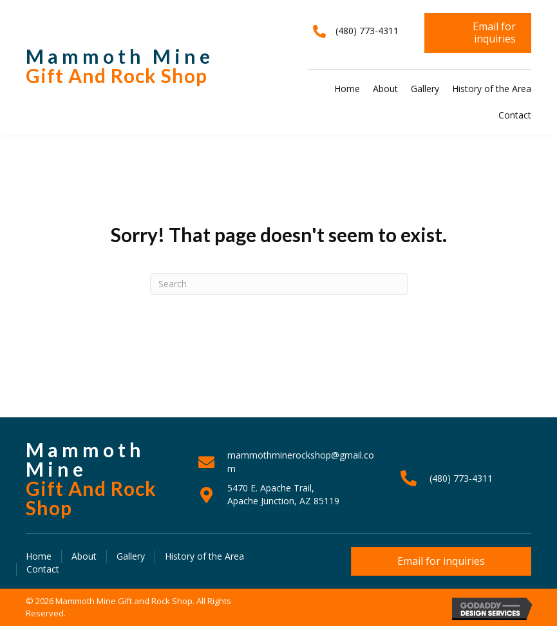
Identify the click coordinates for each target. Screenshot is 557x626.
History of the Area (204, 556)
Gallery (131, 556)
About (84, 556)
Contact (42, 569)
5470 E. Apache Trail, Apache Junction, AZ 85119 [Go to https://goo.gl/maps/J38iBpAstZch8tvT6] (283, 494)
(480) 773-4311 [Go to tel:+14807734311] (461, 478)
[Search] (279, 284)
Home (39, 556)
